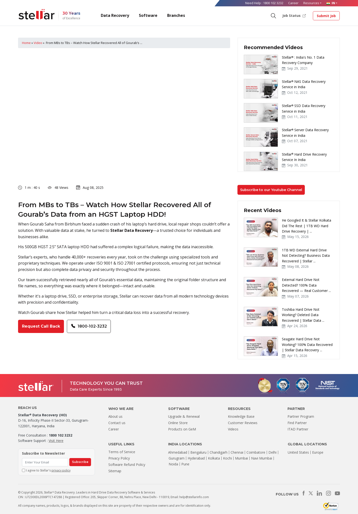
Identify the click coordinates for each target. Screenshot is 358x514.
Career (293, 3)
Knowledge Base (241, 416)
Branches (176, 15)
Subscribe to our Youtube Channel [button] (271, 190)
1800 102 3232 (273, 3)
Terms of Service (121, 452)
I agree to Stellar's (48, 470)
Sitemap (114, 471)
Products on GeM (182, 429)
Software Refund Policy (126, 464)
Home (26, 43)
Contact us (116, 422)
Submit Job (326, 15)
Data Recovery (115, 15)
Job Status (294, 15)
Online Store (178, 422)
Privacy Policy (119, 458)
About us (115, 416)
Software (148, 15)
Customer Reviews (242, 422)
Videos (233, 429)
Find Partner (297, 422)
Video (38, 43)
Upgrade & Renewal (184, 416)
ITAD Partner (297, 429)
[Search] (273, 15)
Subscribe (80, 462)
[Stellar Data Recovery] (36, 14)
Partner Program (300, 416)
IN (330, 3)
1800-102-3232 (89, 326)
